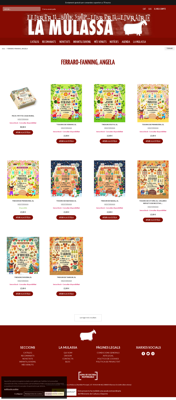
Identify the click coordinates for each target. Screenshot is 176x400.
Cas (149, 9)
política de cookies (11, 389)
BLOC (67, 361)
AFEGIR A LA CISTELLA (23, 133)
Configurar (18, 394)
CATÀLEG (34, 41)
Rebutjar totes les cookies (33, 394)
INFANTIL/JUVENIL (82, 41)
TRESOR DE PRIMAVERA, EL (23, 201)
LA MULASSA (139, 41)
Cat (144, 9)
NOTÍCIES (114, 41)
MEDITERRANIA (23, 119)
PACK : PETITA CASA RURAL (23, 116)
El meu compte (160, 9)
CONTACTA (67, 358)
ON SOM (68, 355)
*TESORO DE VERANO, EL (66, 124)
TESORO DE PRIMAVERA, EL (153, 124)
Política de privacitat (108, 361)
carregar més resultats (88, 318)
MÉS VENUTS (100, 41)
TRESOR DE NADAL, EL (109, 201)
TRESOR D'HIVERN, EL (23, 277)
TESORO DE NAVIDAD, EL (66, 201)
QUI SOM (68, 352)
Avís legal (108, 355)
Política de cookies (108, 358)
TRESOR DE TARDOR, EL (66, 277)
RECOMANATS (49, 41)
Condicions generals (108, 352)
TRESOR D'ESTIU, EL (110, 124)
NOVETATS (64, 41)
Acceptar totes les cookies (54, 394)
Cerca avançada (49, 9)
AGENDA (126, 41)
